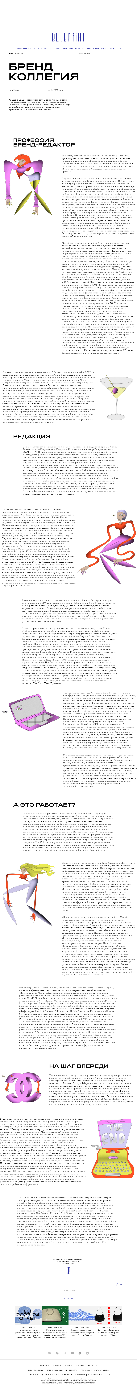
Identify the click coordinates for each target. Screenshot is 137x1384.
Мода (11, 53)
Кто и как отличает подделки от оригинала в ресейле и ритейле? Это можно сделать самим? (55, 1333)
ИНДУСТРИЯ (19, 53)
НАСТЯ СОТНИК (14, 90)
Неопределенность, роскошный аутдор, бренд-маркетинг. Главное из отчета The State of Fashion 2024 (28, 1335)
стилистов (82, 256)
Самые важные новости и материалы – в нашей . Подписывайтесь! (68, 1262)
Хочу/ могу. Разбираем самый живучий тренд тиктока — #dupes (108, 1332)
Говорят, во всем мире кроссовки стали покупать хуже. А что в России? (82, 1332)
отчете (31, 1213)
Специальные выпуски (25, 48)
